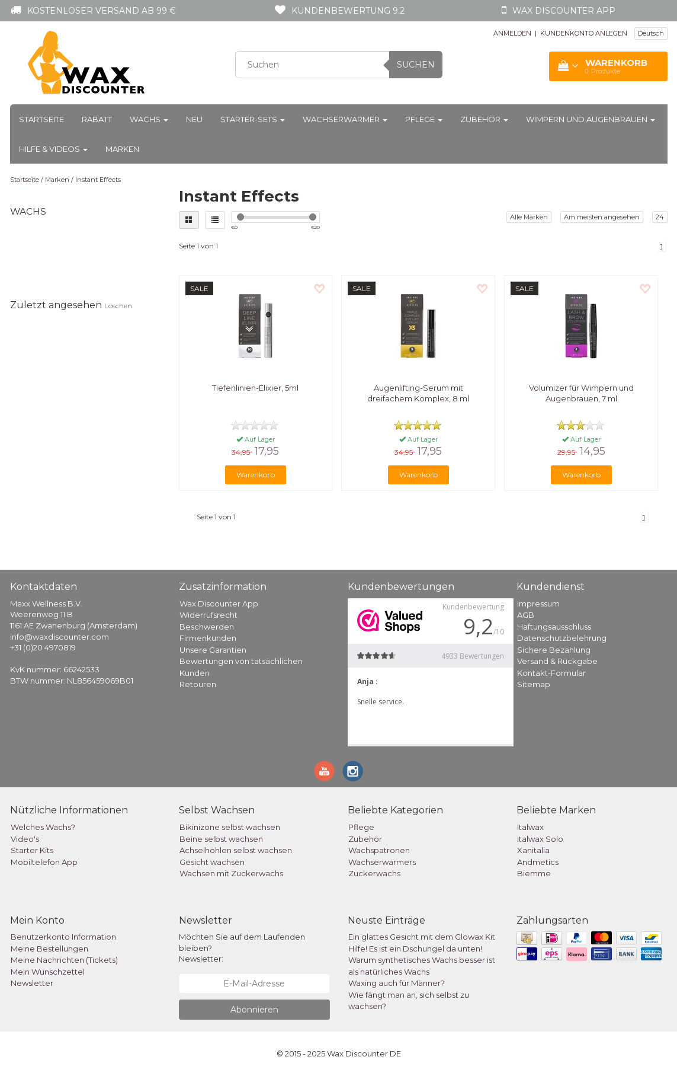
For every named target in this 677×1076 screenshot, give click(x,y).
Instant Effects (98, 179)
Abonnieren (254, 1009)
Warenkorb (255, 474)
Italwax (530, 827)
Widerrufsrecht (208, 615)
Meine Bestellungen (49, 948)
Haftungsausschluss (554, 626)
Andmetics (538, 862)
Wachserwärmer (345, 119)
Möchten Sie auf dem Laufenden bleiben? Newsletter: (242, 947)
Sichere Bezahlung (554, 649)
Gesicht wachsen (212, 862)
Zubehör (484, 119)
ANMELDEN (512, 33)
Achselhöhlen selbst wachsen (235, 850)
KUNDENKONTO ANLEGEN (583, 33)
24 (660, 217)
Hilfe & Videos (53, 149)
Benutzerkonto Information (63, 936)
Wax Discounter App (218, 603)
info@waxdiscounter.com (59, 636)
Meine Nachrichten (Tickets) (64, 960)
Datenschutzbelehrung (562, 638)
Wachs (149, 119)
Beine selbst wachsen (221, 839)
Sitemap (533, 684)
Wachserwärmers (382, 862)
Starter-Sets (252, 119)
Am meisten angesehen (602, 217)
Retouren (197, 684)
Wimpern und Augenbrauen (590, 119)
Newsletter (32, 983)
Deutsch (651, 33)
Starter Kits (32, 850)
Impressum (538, 603)
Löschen (118, 305)
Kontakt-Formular (551, 673)
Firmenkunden (207, 638)
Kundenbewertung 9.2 (348, 10)
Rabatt (97, 119)
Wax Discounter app (563, 10)
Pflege (423, 119)
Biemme (534, 873)
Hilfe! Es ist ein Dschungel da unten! (415, 948)
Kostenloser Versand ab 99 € (101, 10)
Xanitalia (533, 850)
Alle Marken (529, 217)
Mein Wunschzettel (48, 971)
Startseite (41, 119)
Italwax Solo (540, 839)
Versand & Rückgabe (557, 661)
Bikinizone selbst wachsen (229, 827)
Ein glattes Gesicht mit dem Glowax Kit (421, 936)
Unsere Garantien (212, 649)
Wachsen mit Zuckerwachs (231, 873)
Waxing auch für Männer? (396, 983)
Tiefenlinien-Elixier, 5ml (255, 387)
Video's (25, 839)
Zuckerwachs (374, 873)
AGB (525, 615)
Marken (122, 149)
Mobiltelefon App (44, 862)
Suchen (416, 64)
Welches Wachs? (43, 827)
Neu (194, 119)
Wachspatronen (379, 850)
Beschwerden (206, 626)
